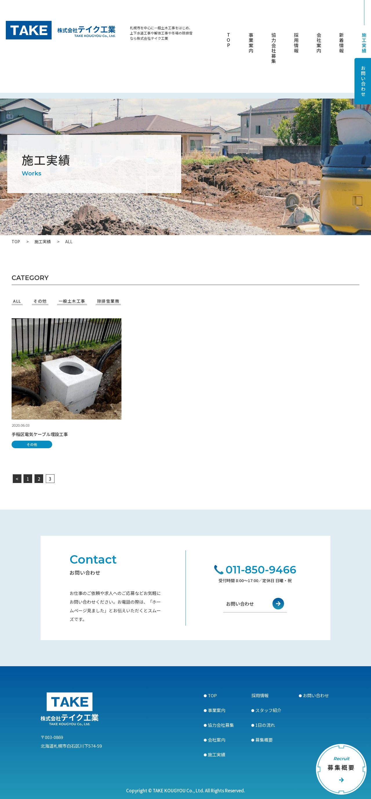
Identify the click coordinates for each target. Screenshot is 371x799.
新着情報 (341, 42)
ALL (17, 301)
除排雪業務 (108, 301)
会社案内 (318, 42)
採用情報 (296, 42)
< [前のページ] (17, 479)
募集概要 (264, 740)
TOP (228, 40)
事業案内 (251, 42)
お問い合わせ (240, 606)
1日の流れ (265, 725)
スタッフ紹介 (268, 710)
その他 (40, 301)
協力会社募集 (273, 48)
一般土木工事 (72, 301)
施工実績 (364, 42)
